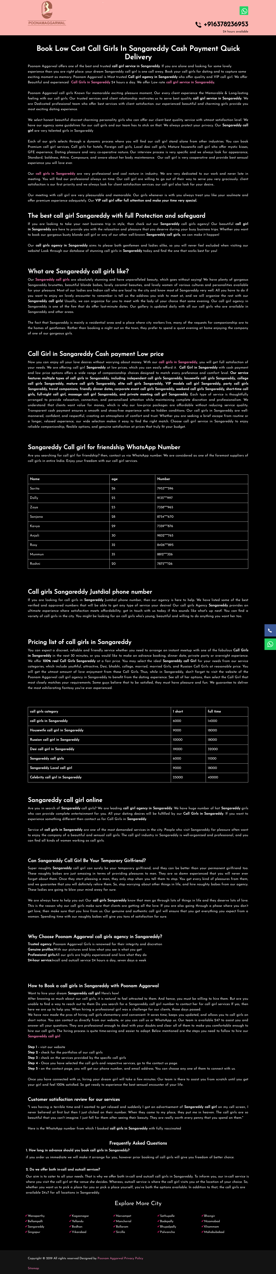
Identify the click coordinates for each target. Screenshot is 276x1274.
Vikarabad (79, 1232)
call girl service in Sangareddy (190, 82)
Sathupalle (167, 1216)
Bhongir (209, 1216)
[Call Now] (270, 630)
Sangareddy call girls (52, 280)
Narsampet (123, 1216)
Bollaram (122, 1226)
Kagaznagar (80, 1216)
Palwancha (167, 1232)
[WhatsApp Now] (270, 644)
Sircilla (120, 1232)
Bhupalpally (168, 1226)
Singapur (34, 1232)
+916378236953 (226, 25)
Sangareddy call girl (44, 1036)
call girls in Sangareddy (55, 174)
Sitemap (33, 1268)
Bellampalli (35, 1221)
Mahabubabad (214, 1232)
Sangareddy (36, 1226)
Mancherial (123, 1221)
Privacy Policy (133, 1258)
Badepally (166, 1221)
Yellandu (78, 1221)
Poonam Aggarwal (110, 1258)
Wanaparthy (36, 1216)
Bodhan (77, 1226)
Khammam (211, 1226)
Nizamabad (212, 1221)
